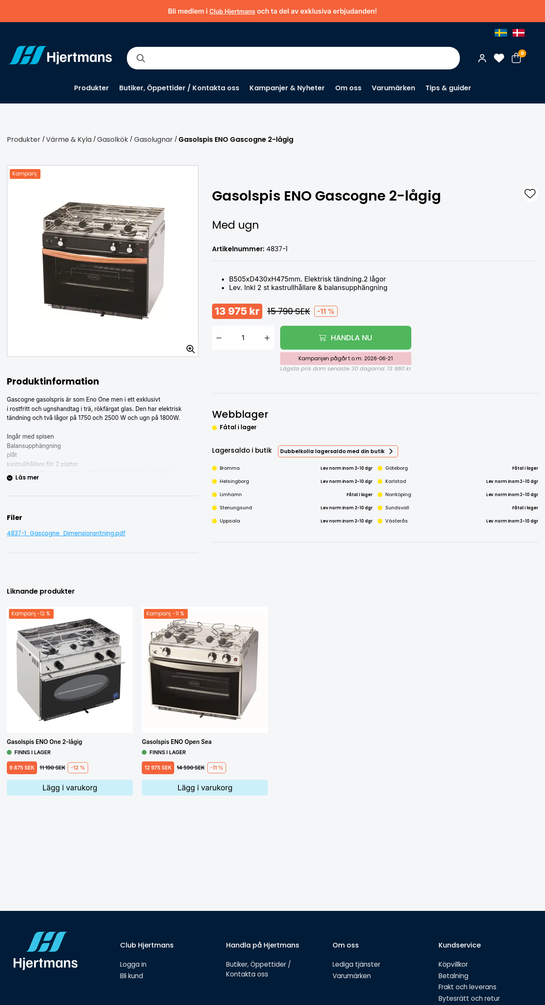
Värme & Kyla (69, 139)
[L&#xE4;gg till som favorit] (530, 194)
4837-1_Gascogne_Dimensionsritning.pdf (66, 533)
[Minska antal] (219, 338)
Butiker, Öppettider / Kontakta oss (179, 88)
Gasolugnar (153, 139)
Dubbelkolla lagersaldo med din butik (332, 451)
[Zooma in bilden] (188, 346)
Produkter (91, 88)
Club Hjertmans (232, 11)
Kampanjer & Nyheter (287, 88)
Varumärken (393, 88)
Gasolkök (112, 139)
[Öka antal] (267, 338)
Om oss (348, 88)
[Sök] (140, 58)
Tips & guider (448, 88)
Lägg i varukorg (69, 787)
